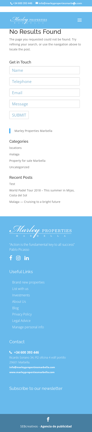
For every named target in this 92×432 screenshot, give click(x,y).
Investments (21, 295)
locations (15, 148)
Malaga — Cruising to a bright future (34, 202)
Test (12, 184)
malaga (14, 154)
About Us (19, 301)
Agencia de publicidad (56, 426)
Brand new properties (28, 282)
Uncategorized (19, 167)
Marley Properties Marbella (33, 131)
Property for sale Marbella (27, 161)
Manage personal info (28, 327)
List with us (20, 288)
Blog (15, 308)
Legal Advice (21, 320)
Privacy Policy (22, 314)
